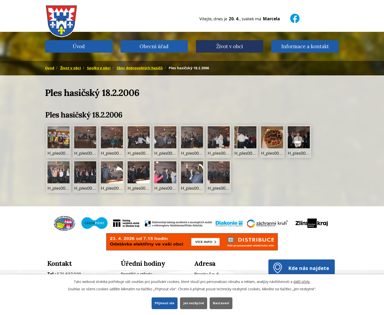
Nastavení (221, 303)
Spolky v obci (98, 68)
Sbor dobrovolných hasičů (140, 68)
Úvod (79, 46)
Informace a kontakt (305, 46)
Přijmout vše (164, 303)
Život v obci (229, 46)
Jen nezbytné (193, 303)
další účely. (301, 281)
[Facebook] (295, 15)
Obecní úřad (154, 46)
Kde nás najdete (308, 268)
